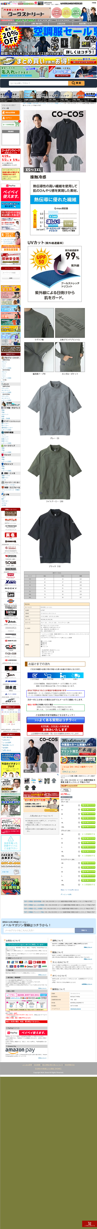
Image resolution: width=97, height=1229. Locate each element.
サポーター (5, 501)
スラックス (5, 388)
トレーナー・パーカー (8, 485)
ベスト (4, 366)
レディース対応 (6, 368)
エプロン (4, 503)
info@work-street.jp (75, 1008)
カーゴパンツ (6, 390)
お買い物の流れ (36, 24)
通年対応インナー (7, 427)
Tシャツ (50, 103)
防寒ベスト (5, 441)
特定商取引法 (70, 1065)
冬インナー (5, 425)
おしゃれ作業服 (39, 905)
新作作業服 (37, 901)
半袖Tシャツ (59, 103)
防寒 (3, 416)
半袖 (3, 412)
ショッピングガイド (9, 239)
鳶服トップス (6, 475)
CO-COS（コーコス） (40, 103)
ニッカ (4, 480)
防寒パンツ (5, 439)
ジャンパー (5, 437)
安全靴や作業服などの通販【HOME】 (48, 1069)
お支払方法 (60, 24)
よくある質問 (12, 24)
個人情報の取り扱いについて (52, 1065)
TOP (24, 103)
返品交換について (85, 24)
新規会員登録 (10, 112)
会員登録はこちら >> (87, 984)
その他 (4, 505)
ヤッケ (3, 381)
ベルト (4, 497)
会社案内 (5, 747)
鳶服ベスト (5, 477)
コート (4, 435)
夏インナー (5, 423)
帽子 (3, 499)
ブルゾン (4, 362)
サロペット (5, 414)
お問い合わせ (7, 750)
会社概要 (37, 1065)
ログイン (8, 118)
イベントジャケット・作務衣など (11, 491)
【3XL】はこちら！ (69, 772)
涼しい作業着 (38, 908)
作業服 (29, 103)
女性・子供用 (6, 418)
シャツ (4, 364)
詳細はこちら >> (42, 974)
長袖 (3, 410)
